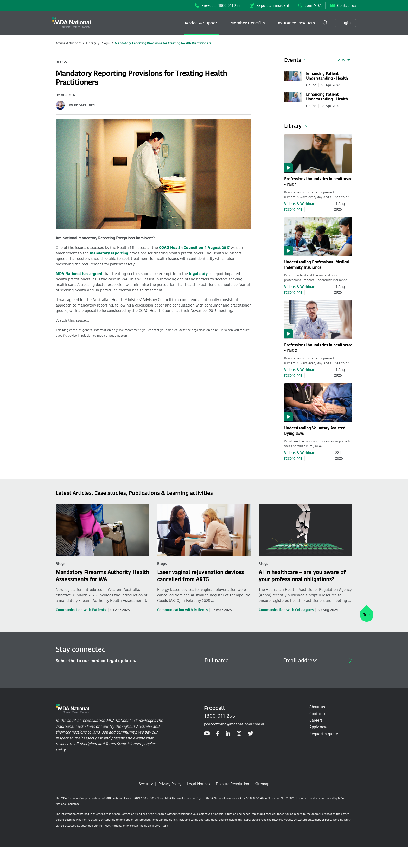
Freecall (218, 5)
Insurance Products (295, 23)
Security (146, 784)
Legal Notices (198, 784)
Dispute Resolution (232, 784)
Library (91, 43)
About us (317, 707)
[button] (201, 23)
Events (292, 60)
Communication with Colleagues (286, 610)
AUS (341, 60)
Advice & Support (201, 23)
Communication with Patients (81, 610)
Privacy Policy (169, 784)
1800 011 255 (219, 715)
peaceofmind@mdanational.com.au (234, 724)
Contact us (343, 5)
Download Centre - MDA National (101, 826)
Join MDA (310, 5)
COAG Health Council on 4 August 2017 (194, 247)
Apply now (318, 727)
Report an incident (270, 5)
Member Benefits (247, 23)
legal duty (198, 273)
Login (345, 22)
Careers (315, 720)
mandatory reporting (109, 253)
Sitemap (262, 784)
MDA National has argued (79, 273)
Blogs (105, 43)
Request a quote (323, 733)
